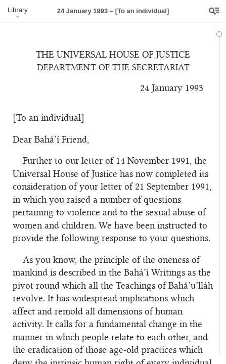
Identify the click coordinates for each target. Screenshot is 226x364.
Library (18, 10)
